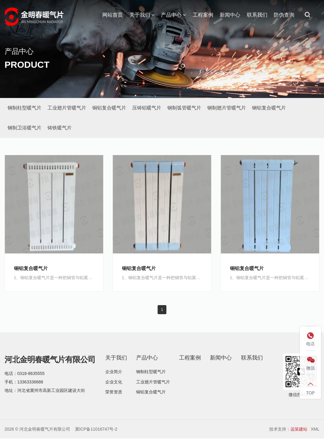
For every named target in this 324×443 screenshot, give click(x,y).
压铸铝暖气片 (146, 107)
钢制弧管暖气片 (184, 107)
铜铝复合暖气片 (109, 107)
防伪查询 (284, 15)
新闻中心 (230, 15)
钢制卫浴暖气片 (24, 127)
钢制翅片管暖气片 (226, 107)
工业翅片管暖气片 (66, 107)
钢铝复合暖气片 (269, 107)
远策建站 (298, 429)
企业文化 (113, 382)
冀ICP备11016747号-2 (96, 429)
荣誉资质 (113, 392)
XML (315, 429)
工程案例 (203, 15)
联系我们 (257, 15)
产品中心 (173, 15)
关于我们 (142, 15)
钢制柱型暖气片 (24, 107)
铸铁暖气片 (59, 127)
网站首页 (112, 15)
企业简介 (113, 372)
